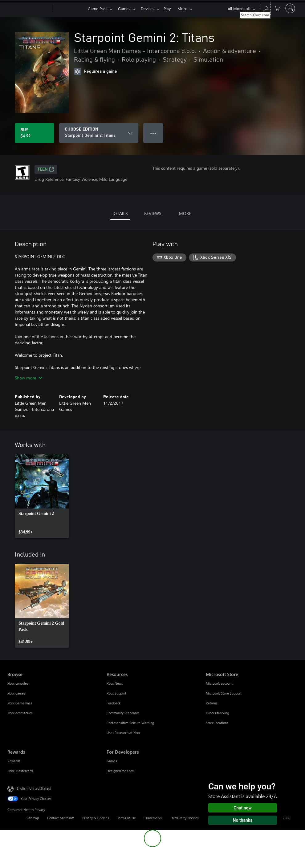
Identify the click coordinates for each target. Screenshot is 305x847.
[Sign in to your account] (290, 8)
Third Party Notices (184, 818)
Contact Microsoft (60, 818)
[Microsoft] (28, 8)
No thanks (243, 820)
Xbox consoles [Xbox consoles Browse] (17, 683)
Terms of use (126, 818)
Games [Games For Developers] (112, 761)
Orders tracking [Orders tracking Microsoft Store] (217, 713)
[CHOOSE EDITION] (98, 133)
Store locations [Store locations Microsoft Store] (217, 723)
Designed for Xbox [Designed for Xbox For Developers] (120, 771)
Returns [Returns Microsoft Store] (212, 703)
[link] (42, 496)
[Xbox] (69, 8)
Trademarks (153, 818)
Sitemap (32, 818)
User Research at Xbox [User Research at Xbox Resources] (123, 733)
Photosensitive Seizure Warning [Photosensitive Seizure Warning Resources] (130, 723)
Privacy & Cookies (95, 818)
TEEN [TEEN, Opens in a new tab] (46, 169)
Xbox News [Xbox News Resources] (115, 683)
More (187, 8)
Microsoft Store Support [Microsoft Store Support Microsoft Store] (224, 693)
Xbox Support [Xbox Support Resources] (116, 693)
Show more (28, 378)
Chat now (243, 807)
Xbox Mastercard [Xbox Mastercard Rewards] (20, 771)
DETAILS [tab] (120, 213)
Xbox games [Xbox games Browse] (16, 693)
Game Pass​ (98, 8)
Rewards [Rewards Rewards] (13, 761)
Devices (150, 8)
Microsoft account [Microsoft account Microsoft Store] (219, 683)
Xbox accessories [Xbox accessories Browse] (20, 713)
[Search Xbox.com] (265, 8)
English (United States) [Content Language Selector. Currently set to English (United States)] (34, 788)
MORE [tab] (185, 213)
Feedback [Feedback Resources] (113, 703)
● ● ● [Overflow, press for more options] (153, 133)
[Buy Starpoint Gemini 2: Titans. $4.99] (34, 133)
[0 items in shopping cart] (277, 8)
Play (170, 8)
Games (125, 8)
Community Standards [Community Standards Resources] (123, 713)
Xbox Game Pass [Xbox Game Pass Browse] (19, 703)
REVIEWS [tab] (152, 213)
